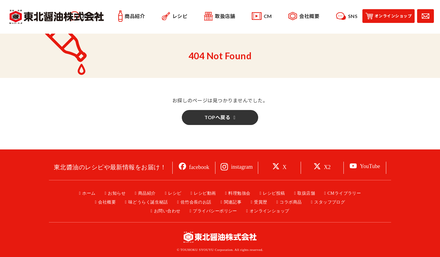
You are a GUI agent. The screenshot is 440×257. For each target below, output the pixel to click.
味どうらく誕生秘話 (148, 202)
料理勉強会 (239, 193)
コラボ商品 (291, 202)
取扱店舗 (306, 193)
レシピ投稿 (274, 193)
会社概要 (107, 202)
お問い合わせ (167, 211)
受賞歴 (260, 202)
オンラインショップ (269, 211)
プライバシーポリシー (215, 211)
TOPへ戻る (217, 117)
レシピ (174, 193)
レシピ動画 (205, 193)
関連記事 (233, 202)
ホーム (88, 193)
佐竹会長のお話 (196, 202)
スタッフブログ (329, 202)
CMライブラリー (344, 193)
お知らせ (117, 193)
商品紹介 (147, 193)
